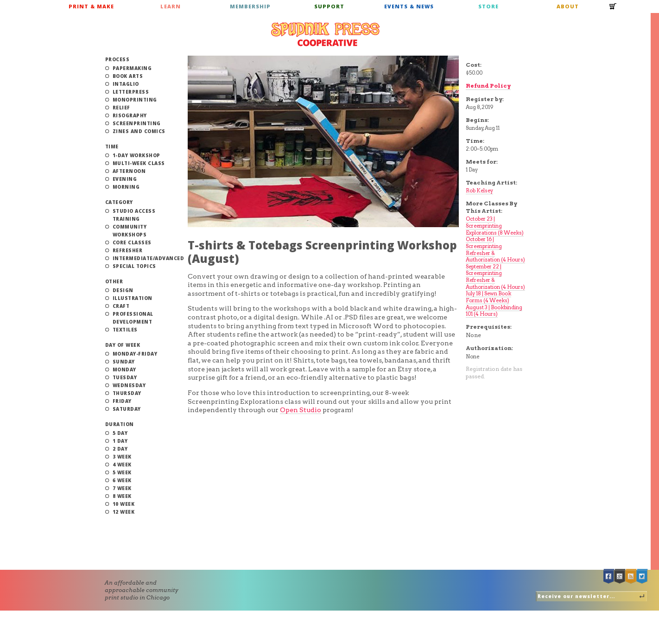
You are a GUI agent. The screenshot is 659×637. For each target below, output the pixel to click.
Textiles (125, 329)
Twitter (642, 576)
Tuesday (125, 377)
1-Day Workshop (136, 155)
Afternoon (129, 171)
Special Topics (134, 266)
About (568, 6)
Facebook (609, 576)
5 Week (122, 472)
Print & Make (91, 6)
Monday (124, 369)
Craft (121, 306)
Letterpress (131, 92)
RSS (631, 576)
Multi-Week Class (139, 163)
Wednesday (129, 385)
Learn (170, 6)
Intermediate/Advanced (148, 258)
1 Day (120, 441)
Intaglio (126, 84)
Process (117, 59)
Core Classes (132, 242)
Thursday (127, 393)
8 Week (122, 496)
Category (119, 202)
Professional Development (133, 318)
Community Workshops (130, 230)
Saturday (127, 409)
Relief (121, 107)
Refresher (128, 250)
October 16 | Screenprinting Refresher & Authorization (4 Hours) (495, 249)
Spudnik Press (325, 34)
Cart (613, 9)
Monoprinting (135, 99)
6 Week (122, 480)
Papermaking (132, 68)
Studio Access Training (134, 215)
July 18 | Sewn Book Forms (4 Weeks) (488, 297)
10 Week (124, 504)
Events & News (409, 6)
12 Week (124, 512)
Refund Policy (488, 85)
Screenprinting (137, 123)
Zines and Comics (139, 131)
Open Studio (300, 410)
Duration (119, 424)
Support (329, 6)
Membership (250, 6)
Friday (122, 401)
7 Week (122, 488)
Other (114, 281)
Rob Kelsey (479, 190)
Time (112, 146)
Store (488, 6)
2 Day (120, 449)
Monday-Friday (135, 353)
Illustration (132, 298)
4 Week (122, 464)
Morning (126, 187)
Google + (620, 576)
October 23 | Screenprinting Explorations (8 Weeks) (495, 226)
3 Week (122, 456)
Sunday (124, 361)
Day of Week (122, 345)
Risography (130, 115)
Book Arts (128, 76)
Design (123, 290)
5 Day (120, 433)
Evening (125, 179)
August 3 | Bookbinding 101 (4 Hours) (494, 311)
